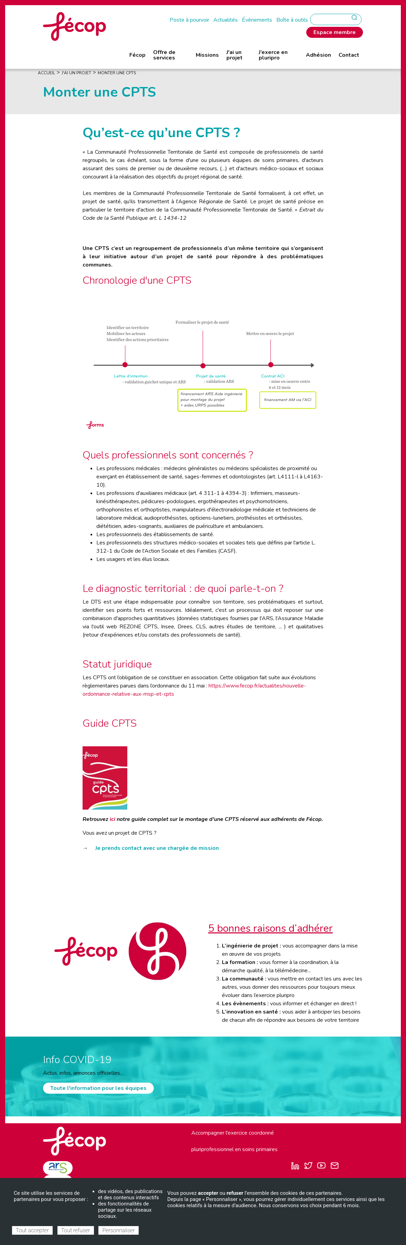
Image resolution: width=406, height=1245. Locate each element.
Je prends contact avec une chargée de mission (157, 848)
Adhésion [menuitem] (318, 55)
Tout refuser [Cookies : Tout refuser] (75, 1230)
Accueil (46, 73)
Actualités (225, 20)
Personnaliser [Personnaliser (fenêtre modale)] (118, 1230)
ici (112, 819)
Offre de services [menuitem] (164, 55)
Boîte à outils (292, 20)
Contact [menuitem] (349, 55)
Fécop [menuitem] (137, 55)
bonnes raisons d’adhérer (273, 928)
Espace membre (334, 32)
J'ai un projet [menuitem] (234, 55)
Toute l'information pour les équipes (98, 1088)
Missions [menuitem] (207, 55)
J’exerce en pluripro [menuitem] (273, 55)
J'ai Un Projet (76, 73)
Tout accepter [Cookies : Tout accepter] (32, 1230)
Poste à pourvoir (189, 20)
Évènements (257, 20)
